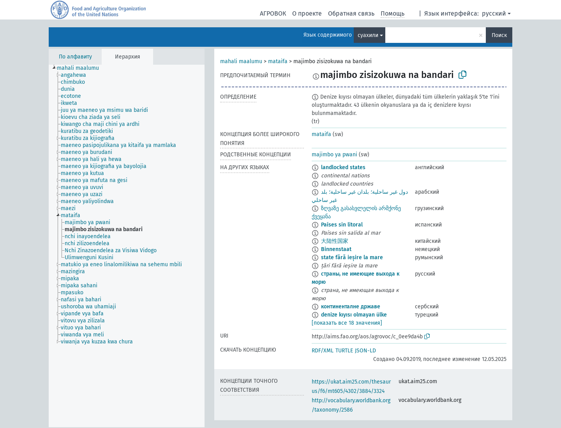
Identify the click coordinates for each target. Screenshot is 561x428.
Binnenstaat (336, 249)
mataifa (278, 61)
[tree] (127, 246)
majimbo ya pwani (334, 154)
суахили (368, 35)
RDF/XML (322, 350)
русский (494, 13)
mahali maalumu (241, 61)
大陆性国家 (334, 241)
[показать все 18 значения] (347, 323)
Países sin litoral (342, 224)
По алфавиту (75, 56)
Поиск (499, 35)
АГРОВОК (273, 13)
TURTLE (344, 350)
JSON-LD (365, 350)
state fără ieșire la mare (352, 257)
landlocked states (343, 167)
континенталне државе (350, 306)
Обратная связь (351, 13)
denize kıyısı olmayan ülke (354, 314)
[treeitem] (81, 68)
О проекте (307, 13)
